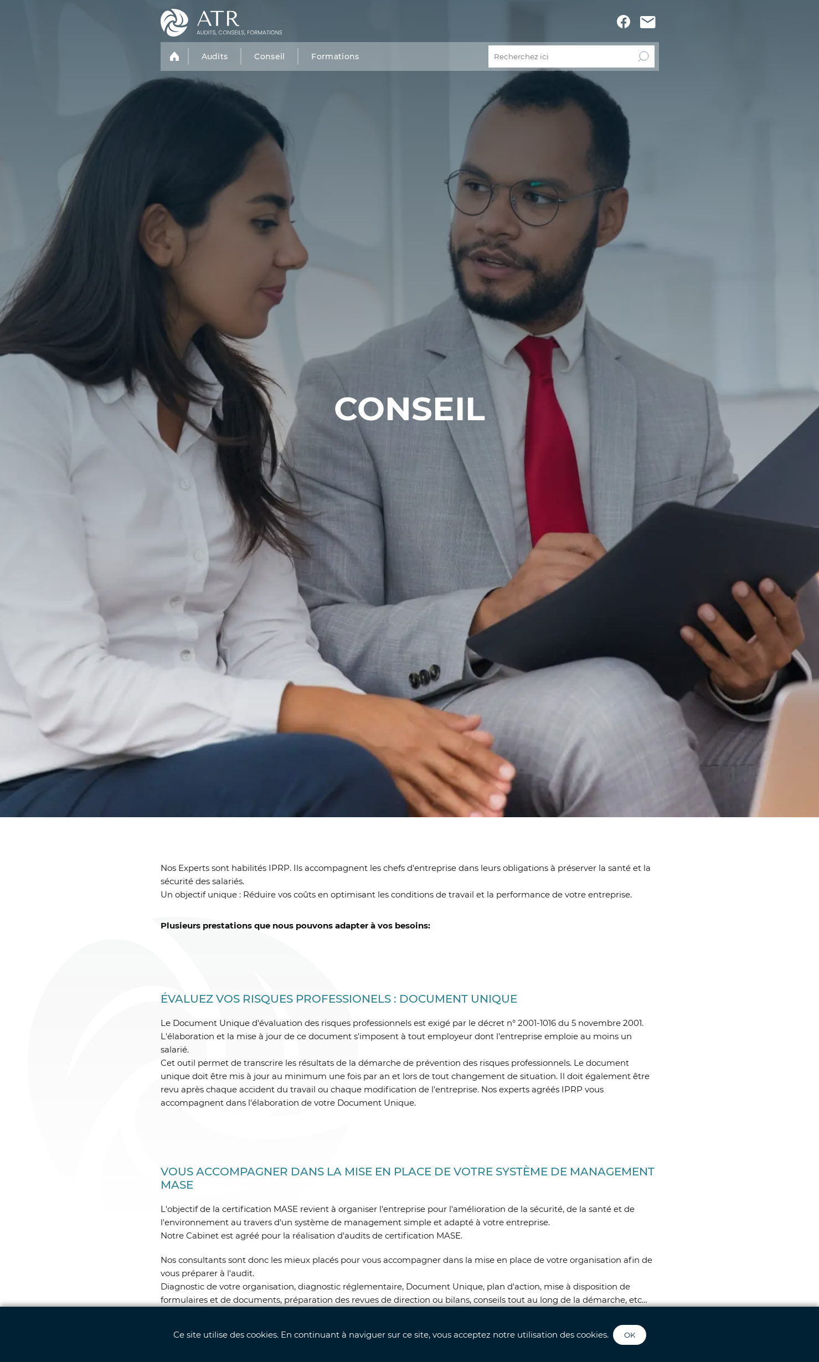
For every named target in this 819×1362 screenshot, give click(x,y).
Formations (335, 56)
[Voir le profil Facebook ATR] (623, 22)
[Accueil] (221, 23)
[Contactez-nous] (648, 23)
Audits (215, 56)
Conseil (269, 56)
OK (629, 1334)
